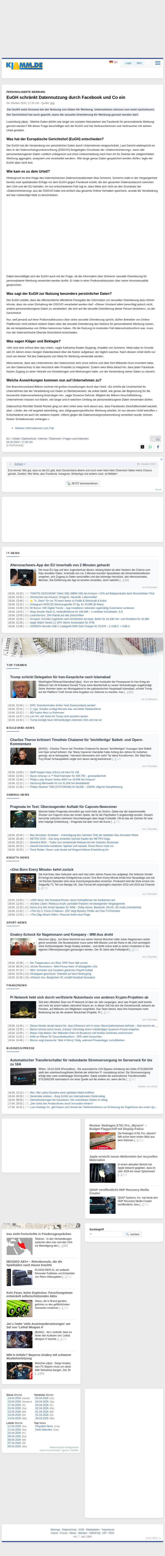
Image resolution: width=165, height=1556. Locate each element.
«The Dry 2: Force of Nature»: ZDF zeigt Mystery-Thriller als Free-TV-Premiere (75, 911)
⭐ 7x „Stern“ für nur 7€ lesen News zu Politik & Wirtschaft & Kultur (68, 600)
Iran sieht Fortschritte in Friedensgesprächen (38, 1234)
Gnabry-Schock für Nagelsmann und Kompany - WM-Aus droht (61, 934)
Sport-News (16, 922)
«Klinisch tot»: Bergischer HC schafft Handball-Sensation (62, 977)
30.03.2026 (42, 1418)
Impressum (108, 1529)
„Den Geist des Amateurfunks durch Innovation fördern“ (61, 1103)
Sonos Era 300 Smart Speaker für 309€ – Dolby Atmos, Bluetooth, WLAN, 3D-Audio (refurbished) (85, 907)
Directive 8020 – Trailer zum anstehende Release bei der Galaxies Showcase (74, 842)
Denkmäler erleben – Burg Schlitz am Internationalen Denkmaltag (67, 1096)
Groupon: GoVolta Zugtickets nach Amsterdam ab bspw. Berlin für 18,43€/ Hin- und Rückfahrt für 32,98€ (89, 619)
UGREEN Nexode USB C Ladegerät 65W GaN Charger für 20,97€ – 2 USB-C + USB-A (80, 626)
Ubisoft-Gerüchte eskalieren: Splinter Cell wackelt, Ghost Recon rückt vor (72, 846)
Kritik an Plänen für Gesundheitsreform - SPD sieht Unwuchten (66, 1036)
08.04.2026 (14, 1439)
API (104, 1533)
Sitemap (55, 1529)
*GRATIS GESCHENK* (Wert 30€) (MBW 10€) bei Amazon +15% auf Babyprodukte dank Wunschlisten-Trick (92, 593)
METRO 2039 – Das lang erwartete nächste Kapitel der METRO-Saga (70, 838)
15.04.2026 (14, 1411)
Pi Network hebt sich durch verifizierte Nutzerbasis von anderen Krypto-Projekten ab (79, 997)
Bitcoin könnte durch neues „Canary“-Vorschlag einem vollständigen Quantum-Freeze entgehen (84, 1029)
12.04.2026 (14, 1426)
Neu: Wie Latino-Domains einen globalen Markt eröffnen (62, 1092)
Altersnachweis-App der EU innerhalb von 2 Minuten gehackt (60, 565)
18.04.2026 (14, 1401)
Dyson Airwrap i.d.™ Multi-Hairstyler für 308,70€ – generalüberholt (68, 775)
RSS (111, 1533)
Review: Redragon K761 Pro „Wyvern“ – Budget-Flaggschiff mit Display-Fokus (118, 1127)
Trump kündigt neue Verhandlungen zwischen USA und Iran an (66, 720)
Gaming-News (17, 794)
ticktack (19, 463)
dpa (52, 103)
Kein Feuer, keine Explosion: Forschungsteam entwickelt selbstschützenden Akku (39, 1294)
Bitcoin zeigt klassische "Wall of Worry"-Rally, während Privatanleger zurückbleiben (77, 1040)
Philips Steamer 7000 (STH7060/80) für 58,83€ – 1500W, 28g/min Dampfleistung (76, 786)
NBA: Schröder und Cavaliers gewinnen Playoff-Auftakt (61, 970)
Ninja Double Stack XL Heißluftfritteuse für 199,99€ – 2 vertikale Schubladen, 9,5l (76, 611)
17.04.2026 (14, 1405)
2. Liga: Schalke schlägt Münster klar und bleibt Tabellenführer (65, 709)
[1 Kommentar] (14, 445)
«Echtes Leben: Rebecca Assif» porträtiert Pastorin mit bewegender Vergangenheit (77, 903)
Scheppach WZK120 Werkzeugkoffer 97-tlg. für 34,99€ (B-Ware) (67, 604)
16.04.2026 (14, 1408)
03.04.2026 (42, 1405)
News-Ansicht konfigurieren (64, 1447)
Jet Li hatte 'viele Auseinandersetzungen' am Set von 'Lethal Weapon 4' (38, 1325)
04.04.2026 (42, 1401)
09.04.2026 (14, 1436)
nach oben (152, 1537)
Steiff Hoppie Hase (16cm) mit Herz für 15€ (54, 772)
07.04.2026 (14, 1443)
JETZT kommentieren (82, 483)
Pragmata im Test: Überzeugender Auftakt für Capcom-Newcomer (63, 807)
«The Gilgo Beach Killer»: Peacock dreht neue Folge (60, 914)
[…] (122, 580)
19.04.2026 (14, 1398)
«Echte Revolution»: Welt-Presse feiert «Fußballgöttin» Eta (63, 966)
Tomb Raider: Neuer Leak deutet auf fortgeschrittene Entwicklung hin (69, 849)
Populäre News (44, 1426)
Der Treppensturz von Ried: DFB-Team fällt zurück (59, 962)
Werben (82, 1533)
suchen (132, 1234)
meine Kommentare (50, 1450)
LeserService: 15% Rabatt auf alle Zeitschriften (57, 615)
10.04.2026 (14, 1432)
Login (128, 63)
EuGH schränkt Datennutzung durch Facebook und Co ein (65, 97)
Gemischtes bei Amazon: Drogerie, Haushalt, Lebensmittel (63, 597)
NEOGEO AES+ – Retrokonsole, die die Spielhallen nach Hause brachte (34, 1263)
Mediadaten (93, 1529)
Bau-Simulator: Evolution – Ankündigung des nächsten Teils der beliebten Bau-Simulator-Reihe (84, 835)
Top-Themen (16, 665)
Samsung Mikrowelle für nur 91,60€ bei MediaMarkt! (59, 783)
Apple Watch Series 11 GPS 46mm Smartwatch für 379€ (62, 622)
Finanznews (16, 985)
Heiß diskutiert (44, 1429)
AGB (81, 1529)
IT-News (13, 553)
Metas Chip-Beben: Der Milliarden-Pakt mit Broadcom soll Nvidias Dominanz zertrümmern (81, 1033)
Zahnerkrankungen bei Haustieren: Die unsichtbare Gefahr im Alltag (68, 1099)
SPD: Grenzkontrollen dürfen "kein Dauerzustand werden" (63, 705)
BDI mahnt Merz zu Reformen (47, 712)
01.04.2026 (42, 1411)
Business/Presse (20, 1048)
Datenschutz (69, 1529)
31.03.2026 (42, 1414)
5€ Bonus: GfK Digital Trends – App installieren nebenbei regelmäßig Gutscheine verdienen (82, 608)
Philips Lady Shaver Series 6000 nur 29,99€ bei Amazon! (62, 779)
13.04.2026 (14, 1418)
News (73, 1533)
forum (159, 489)
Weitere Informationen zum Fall (34, 428)
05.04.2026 (42, 1398)
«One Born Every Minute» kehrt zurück (41, 869)
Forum (64, 1533)
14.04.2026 (14, 1414)
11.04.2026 (14, 1429)
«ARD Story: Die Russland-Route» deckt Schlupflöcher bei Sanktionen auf (72, 900)
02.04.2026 (42, 1408)
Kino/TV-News (17, 857)
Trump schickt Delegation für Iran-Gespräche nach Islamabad (60, 677)
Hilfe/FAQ (94, 1533)
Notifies (75, 1450)
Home (54, 1533)
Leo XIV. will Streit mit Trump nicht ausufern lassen (59, 716)
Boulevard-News (20, 727)
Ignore (65, 1450)
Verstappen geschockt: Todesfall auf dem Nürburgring (60, 973)
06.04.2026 (14, 1446)
